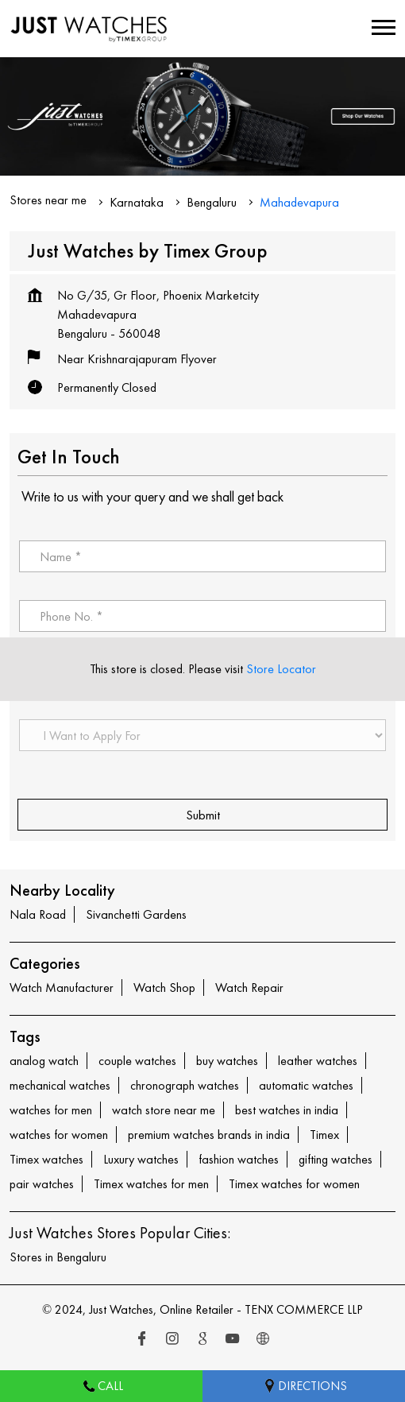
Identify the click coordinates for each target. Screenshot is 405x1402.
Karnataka (137, 202)
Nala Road (38, 914)
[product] (202, 735)
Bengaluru (212, 202)
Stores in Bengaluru (58, 1257)
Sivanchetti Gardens (136, 914)
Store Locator (281, 668)
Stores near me (48, 200)
